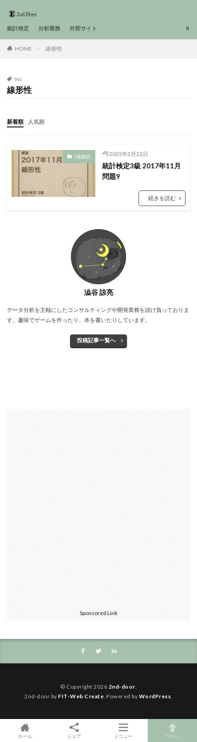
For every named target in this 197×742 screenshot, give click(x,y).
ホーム (24, 730)
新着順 (15, 121)
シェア (73, 731)
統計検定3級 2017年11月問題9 (141, 170)
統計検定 (18, 28)
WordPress (155, 696)
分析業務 (49, 28)
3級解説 (82, 156)
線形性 (54, 48)
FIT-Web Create (81, 696)
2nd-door (122, 686)
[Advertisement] (98, 507)
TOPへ (172, 730)
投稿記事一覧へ (96, 340)
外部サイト (83, 28)
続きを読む (162, 198)
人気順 (36, 121)
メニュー (123, 730)
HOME (23, 48)
